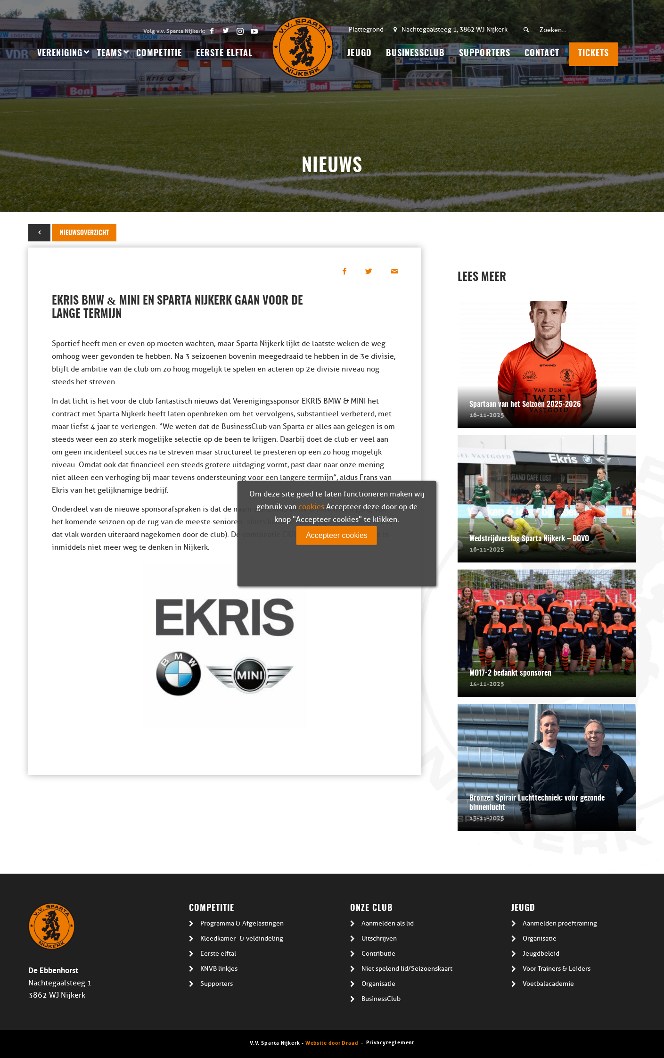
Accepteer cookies (337, 535)
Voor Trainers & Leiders (556, 969)
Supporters (216, 984)
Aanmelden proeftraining (560, 923)
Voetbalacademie (548, 984)
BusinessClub (381, 999)
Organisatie (378, 984)
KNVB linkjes (219, 969)
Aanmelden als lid (387, 923)
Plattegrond (366, 29)
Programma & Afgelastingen (242, 923)
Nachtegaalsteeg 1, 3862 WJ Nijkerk (455, 29)
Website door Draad (331, 1042)
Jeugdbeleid (541, 954)
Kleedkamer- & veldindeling (241, 938)
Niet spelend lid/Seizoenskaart (406, 969)
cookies (311, 507)
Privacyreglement (390, 1042)
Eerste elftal (218, 954)
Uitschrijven (379, 938)
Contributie (378, 954)
